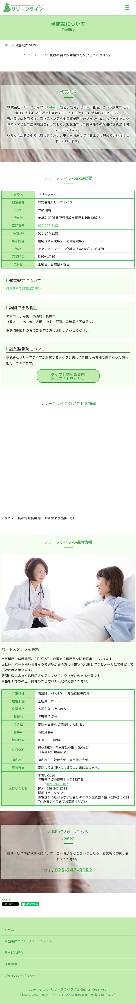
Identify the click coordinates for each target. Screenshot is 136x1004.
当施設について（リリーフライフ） (29, 941)
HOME (5, 45)
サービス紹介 (13, 952)
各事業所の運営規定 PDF (23, 288)
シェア (6, 899)
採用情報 (10, 964)
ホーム (9, 929)
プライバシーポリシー (20, 975)
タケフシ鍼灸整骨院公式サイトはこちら (68, 376)
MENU (127, 8)
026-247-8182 (48, 225)
